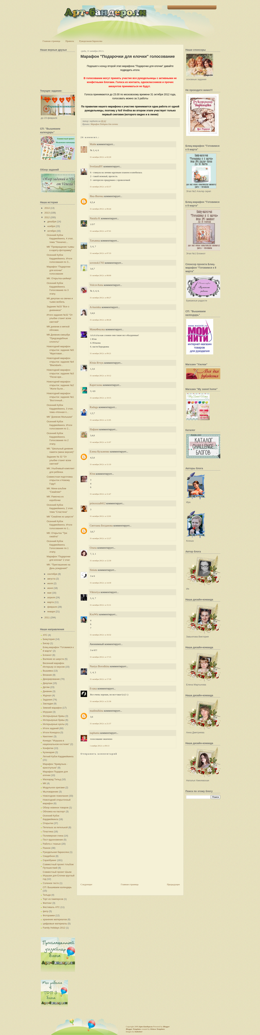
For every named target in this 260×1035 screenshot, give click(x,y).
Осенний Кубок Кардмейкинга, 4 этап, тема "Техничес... (60, 238)
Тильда (47, 895)
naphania (94, 732)
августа (51, 578)
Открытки (48, 823)
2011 (47, 617)
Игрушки (47, 712)
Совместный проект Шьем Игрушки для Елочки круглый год (58, 875)
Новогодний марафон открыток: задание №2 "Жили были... (60, 385)
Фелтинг (47, 903)
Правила (69, 41)
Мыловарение (50, 791)
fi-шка (93, 688)
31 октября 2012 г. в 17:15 (100, 657)
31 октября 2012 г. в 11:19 (100, 464)
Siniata (93, 569)
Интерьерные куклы (54, 724)
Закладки (48, 703)
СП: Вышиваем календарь (57, 887)
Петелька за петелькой (55, 827)
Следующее (86, 884)
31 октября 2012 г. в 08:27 (100, 298)
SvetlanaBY (96, 166)
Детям (46, 687)
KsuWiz (94, 614)
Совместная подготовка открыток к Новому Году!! (59, 480)
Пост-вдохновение (53, 839)
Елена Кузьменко (99, 451)
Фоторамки (49, 915)
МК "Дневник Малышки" (60, 416)
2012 (47, 217)
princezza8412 (97, 503)
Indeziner (138, 1031)
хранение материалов (55, 919)
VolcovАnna (96, 285)
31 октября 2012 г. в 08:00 (100, 275)
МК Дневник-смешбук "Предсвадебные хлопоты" (58, 338)
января (51, 611)
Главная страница (51, 41)
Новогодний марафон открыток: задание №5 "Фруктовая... (60, 350)
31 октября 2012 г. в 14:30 (100, 583)
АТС (45, 635)
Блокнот (47, 655)
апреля (51, 597)
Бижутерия (49, 639)
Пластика (48, 831)
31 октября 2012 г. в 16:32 (100, 635)
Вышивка (48, 670)
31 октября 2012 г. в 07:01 (100, 231)
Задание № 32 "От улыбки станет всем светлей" (59, 460)
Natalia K (95, 218)
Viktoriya (95, 592)
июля (50, 583)
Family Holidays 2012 (54, 927)
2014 (47, 208)
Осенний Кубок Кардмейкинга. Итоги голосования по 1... (59, 525)
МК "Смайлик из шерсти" (60, 516)
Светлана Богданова (101, 525)
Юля (92, 473)
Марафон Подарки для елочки (104, 124)
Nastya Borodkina (99, 666)
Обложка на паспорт (54, 811)
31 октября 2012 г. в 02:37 (100, 187)
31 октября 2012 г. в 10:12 (100, 375)
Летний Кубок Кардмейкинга (58, 756)
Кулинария (49, 752)
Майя (93, 144)
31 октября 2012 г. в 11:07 (100, 442)
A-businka (95, 307)
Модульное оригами (54, 787)
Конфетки (48, 748)
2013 (47, 212)
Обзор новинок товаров (55, 807)
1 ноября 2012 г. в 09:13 (99, 746)
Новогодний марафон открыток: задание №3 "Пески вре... (60, 373)
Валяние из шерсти (53, 659)
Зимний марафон (52, 707)
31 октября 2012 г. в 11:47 (100, 494)
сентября (52, 574)
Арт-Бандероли (146, 1026)
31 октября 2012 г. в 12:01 (100, 516)
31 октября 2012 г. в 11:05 (100, 420)
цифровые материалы (55, 923)
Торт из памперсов (53, 899)
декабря (51, 221)
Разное (47, 848)
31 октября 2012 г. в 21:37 (100, 723)
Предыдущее (173, 884)
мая (49, 592)
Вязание (47, 675)
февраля (52, 606)
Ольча (93, 547)
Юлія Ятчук (96, 362)
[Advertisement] (108, 857)
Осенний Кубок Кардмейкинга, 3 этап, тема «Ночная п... (60, 408)
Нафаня (94, 429)
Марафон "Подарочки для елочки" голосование (58, 270)
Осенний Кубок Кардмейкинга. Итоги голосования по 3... (59, 258)
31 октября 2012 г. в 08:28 (100, 320)
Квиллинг (48, 736)
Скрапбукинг (49, 860)
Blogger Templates (133, 1029)
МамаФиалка (97, 329)
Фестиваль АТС (51, 907)
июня (50, 588)
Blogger (166, 1026)
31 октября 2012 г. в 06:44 (100, 209)
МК (44, 783)
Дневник (47, 691)
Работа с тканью (52, 843)
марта (50, 602)
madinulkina (96, 710)
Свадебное (49, 856)
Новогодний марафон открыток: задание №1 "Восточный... (60, 397)
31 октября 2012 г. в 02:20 (100, 157)
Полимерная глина (53, 835)
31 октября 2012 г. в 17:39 (100, 679)
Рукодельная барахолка (90, 41)
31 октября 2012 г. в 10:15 (100, 398)
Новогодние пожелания (55, 795)
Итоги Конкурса (51, 732)
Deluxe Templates (157, 1029)
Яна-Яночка (96, 196)
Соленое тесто (51, 883)
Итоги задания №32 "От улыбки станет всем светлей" (60, 318)
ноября (51, 226)
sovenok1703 (97, 262)
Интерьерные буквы (54, 716)
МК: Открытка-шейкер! (59, 278)
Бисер (46, 643)
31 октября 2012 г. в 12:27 (100, 538)
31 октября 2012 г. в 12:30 (100, 560)
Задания (47, 699)
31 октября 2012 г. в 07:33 (100, 253)
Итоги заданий (51, 728)
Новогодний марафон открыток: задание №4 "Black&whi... (60, 362)
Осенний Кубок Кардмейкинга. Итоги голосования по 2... (59, 425)
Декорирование (51, 679)
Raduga (94, 407)
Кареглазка (96, 385)
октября (51, 231)
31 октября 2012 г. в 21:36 (100, 701)
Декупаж (47, 683)
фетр (45, 911)
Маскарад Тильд (52, 779)
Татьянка (95, 240)
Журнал (47, 695)
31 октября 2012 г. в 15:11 (100, 605)
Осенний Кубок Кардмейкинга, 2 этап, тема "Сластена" (60, 508)
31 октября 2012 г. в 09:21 (100, 353)
